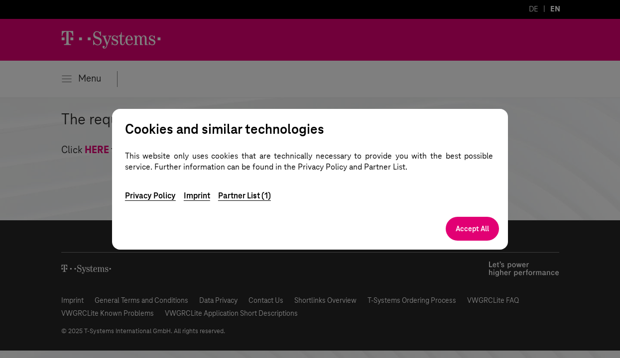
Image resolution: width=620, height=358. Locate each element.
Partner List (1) (244, 195)
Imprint (197, 195)
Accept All (472, 228)
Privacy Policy (150, 195)
